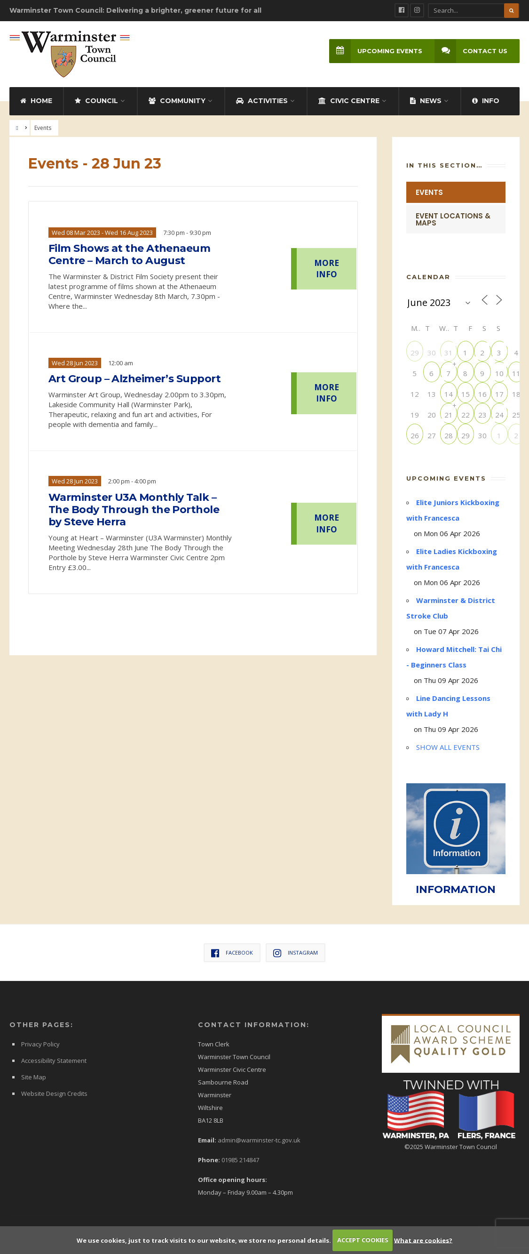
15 (465, 393)
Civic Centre (348, 100)
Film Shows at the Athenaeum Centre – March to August (129, 254)
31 (448, 352)
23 (482, 414)
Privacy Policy (40, 1044)
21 (448, 414)
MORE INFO (326, 268)
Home (36, 100)
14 (448, 393)
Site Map (33, 1077)
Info (485, 100)
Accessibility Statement (54, 1060)
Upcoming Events (375, 51)
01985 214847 (240, 1160)
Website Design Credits (54, 1093)
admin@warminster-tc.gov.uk (259, 1140)
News (426, 100)
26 (415, 435)
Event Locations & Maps (453, 219)
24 (499, 414)
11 (516, 373)
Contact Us (470, 51)
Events (429, 192)
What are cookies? (423, 1240)
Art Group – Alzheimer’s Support (134, 379)
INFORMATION (456, 889)
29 (415, 352)
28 (448, 435)
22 (465, 414)
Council (96, 100)
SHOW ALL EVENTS (448, 747)
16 (482, 393)
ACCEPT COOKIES (362, 1240)
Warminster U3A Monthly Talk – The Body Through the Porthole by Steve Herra (133, 509)
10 (499, 373)
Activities (262, 100)
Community (177, 100)
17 (499, 393)
